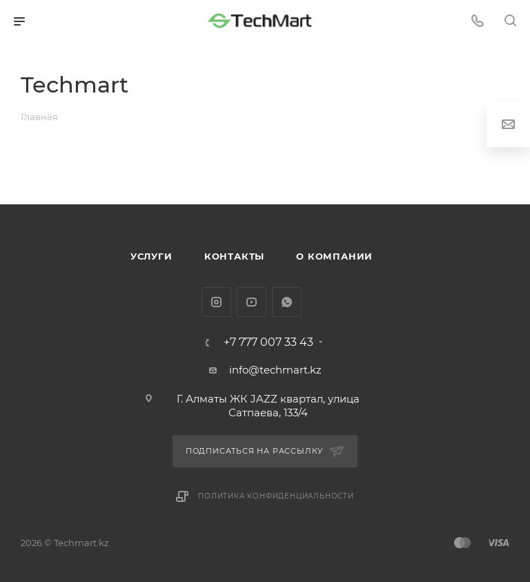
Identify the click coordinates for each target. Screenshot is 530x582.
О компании (334, 256)
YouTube (251, 302)
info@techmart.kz (275, 369)
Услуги (151, 256)
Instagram (216, 302)
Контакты (234, 256)
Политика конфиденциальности (276, 496)
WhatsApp (287, 302)
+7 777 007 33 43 (268, 342)
